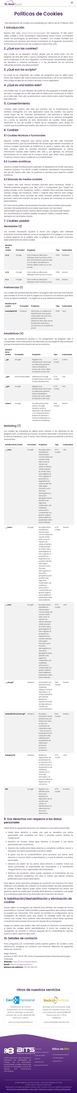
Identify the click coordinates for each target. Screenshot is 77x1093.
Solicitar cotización (42, 1052)
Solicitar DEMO (40, 1055)
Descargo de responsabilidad (17, 1089)
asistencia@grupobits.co (21, 964)
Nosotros (38, 1049)
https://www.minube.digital (34, 33)
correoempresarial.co (61, 1054)
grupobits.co (57, 1061)
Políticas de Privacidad (62, 1089)
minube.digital (58, 1058)
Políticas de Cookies (45, 1089)
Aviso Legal (33, 1089)
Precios (37, 1059)
